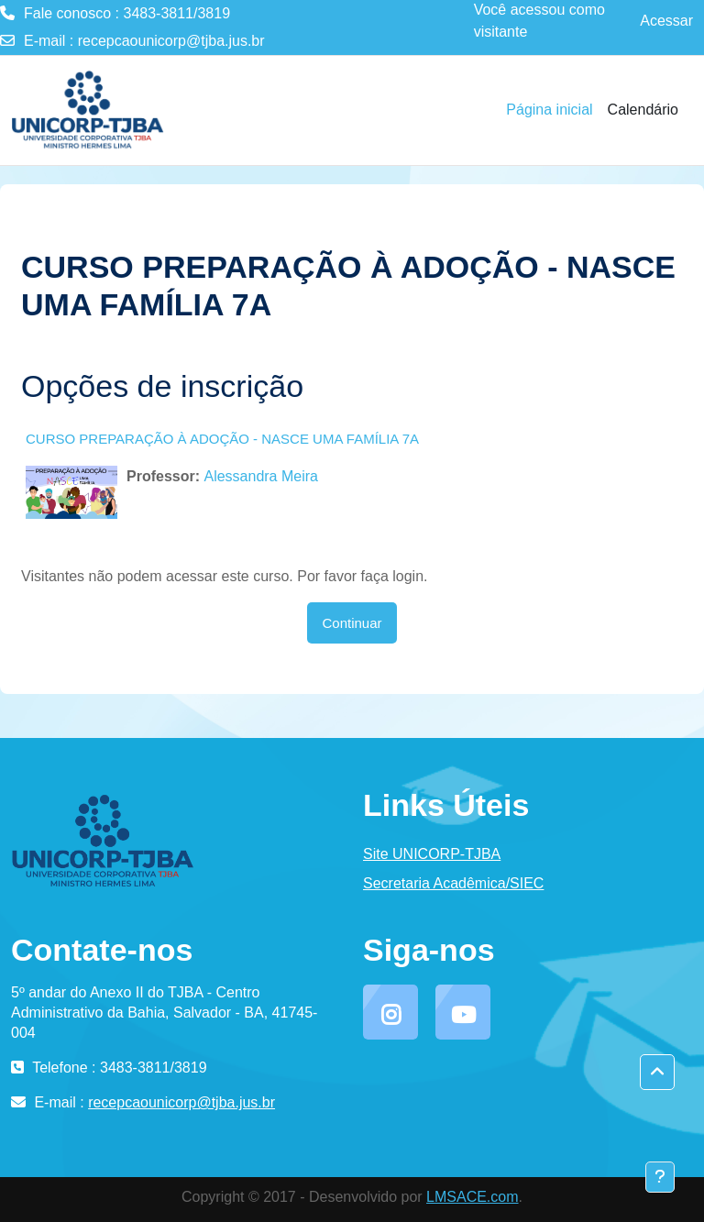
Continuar (351, 623)
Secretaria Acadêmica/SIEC (453, 883)
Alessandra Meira (261, 476)
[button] (657, 1072)
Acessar (666, 20)
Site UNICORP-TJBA (431, 854)
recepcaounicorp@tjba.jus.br (171, 41)
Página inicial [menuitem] (549, 109)
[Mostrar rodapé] (660, 1177)
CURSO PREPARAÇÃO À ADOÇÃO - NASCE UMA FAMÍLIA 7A (222, 438)
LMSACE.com (472, 1197)
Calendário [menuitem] (643, 109)
